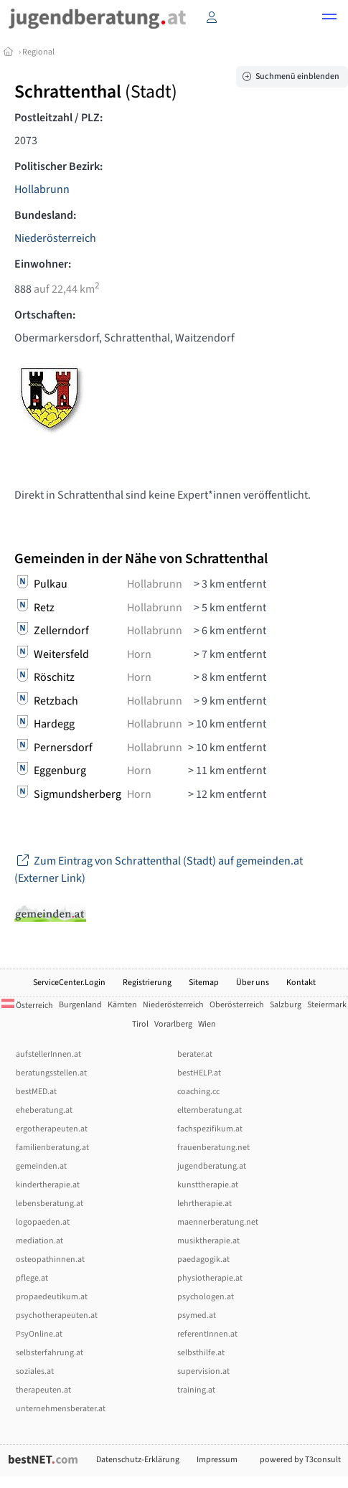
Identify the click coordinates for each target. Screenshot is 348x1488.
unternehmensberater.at (60, 1409)
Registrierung (147, 982)
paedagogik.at (203, 1259)
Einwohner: (42, 264)
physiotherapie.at (210, 1278)
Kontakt (301, 982)
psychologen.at (205, 1297)
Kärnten (122, 1005)
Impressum (217, 1460)
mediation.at (39, 1241)
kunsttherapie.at (207, 1185)
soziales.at (35, 1371)
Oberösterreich (237, 1005)
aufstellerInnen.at (48, 1054)
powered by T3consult (300, 1460)
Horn (139, 654)
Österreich (27, 1005)
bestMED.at (36, 1092)
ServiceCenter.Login (69, 982)
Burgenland (80, 1005)
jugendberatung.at (211, 1166)
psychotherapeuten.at (57, 1315)
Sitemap (204, 982)
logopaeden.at (43, 1222)
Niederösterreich (55, 238)
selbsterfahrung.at (49, 1353)
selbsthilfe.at (201, 1353)
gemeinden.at (41, 1166)
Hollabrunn (42, 189)
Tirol (140, 1024)
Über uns (252, 982)
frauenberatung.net (213, 1147)
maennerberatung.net (217, 1222)
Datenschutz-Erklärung (137, 1460)
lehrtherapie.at (204, 1203)
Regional (38, 52)
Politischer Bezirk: (58, 166)
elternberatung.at (209, 1110)
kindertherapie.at (48, 1185)
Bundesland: (45, 215)
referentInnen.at (207, 1334)
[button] (329, 18)
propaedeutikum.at (52, 1297)
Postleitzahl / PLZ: (58, 118)
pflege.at (32, 1278)
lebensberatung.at (49, 1203)
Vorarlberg (173, 1024)
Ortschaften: (44, 315)
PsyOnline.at (39, 1334)
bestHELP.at (199, 1073)
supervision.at (203, 1371)
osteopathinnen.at (50, 1259)
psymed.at (196, 1315)
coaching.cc (198, 1092)
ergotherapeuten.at (52, 1129)
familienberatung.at (52, 1147)
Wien (207, 1024)
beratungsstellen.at (51, 1073)
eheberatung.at (44, 1110)
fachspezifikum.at (210, 1129)
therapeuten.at (43, 1390)
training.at (196, 1390)
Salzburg (285, 1005)
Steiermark (327, 1005)
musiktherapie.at (208, 1241)
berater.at (194, 1054)
